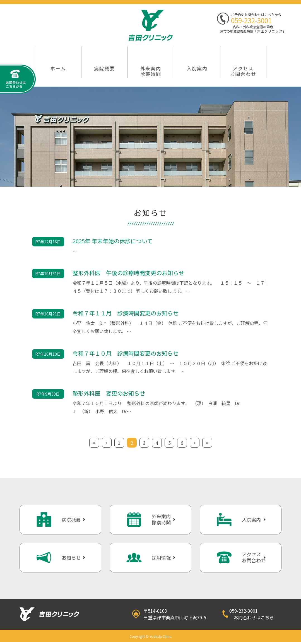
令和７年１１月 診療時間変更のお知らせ (126, 313)
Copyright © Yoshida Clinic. (150, 636)
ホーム (58, 68)
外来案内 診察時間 (150, 71)
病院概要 (104, 68)
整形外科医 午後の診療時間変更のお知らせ (128, 273)
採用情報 (161, 557)
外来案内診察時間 (161, 519)
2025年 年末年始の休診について (113, 241)
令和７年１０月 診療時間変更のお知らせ (126, 353)
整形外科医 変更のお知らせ (109, 393)
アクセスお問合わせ (243, 71)
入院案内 (197, 68)
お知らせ (71, 557)
